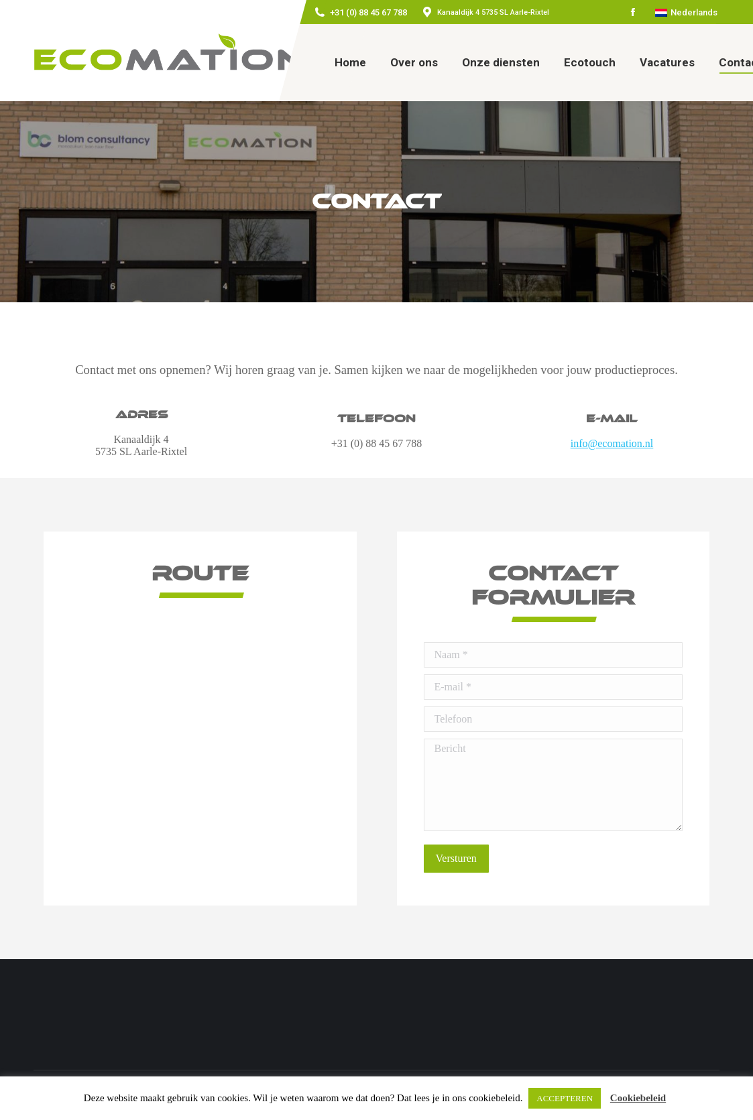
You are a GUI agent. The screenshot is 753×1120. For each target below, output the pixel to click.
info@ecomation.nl (612, 443)
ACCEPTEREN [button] (564, 1098)
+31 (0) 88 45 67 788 (368, 12)
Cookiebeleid (638, 1098)
